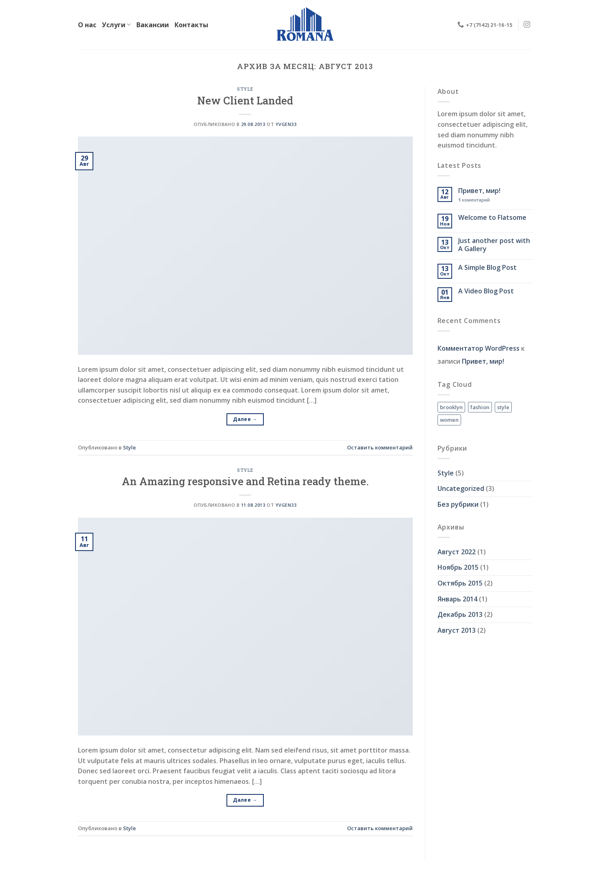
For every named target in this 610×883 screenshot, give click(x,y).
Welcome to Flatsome (492, 217)
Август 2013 (457, 630)
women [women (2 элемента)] (449, 419)
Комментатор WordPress (478, 348)
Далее (245, 419)
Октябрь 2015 (460, 583)
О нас (87, 24)
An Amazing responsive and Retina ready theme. (245, 481)
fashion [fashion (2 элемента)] (479, 407)
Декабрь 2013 (460, 614)
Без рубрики (458, 504)
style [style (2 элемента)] (503, 407)
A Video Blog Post (486, 291)
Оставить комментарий (380, 447)
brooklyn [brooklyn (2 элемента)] (451, 407)
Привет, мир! (479, 191)
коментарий (474, 199)
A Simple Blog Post (487, 267)
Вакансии (152, 24)
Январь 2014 (457, 598)
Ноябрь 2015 (458, 567)
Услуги (116, 24)
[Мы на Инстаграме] (527, 24)
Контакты (191, 24)
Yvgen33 (286, 124)
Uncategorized (461, 488)
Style (245, 89)
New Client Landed (245, 100)
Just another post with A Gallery (494, 244)
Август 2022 (457, 551)
